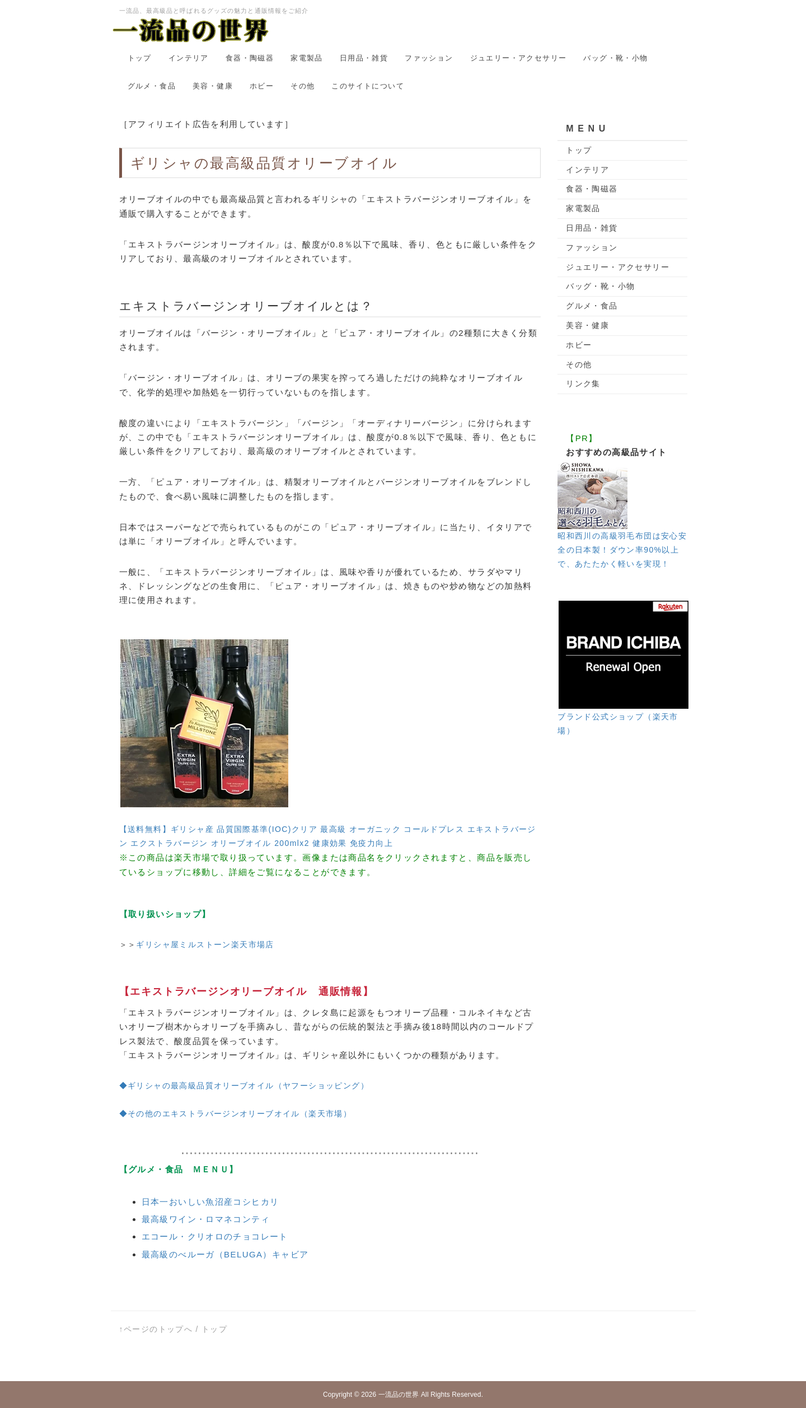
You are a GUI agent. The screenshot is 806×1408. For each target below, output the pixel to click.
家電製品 (306, 58)
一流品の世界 (398, 1394)
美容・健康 (213, 86)
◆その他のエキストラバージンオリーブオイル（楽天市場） (235, 1113)
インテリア (188, 58)
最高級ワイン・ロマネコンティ (206, 1219)
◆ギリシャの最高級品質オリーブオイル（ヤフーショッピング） (244, 1085)
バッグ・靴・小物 (615, 58)
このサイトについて (367, 86)
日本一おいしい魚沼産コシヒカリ (210, 1201)
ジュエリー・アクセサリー (518, 58)
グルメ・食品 (152, 86)
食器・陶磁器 (250, 58)
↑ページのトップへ (156, 1329)
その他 (302, 86)
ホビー (262, 86)
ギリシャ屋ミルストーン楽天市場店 (205, 944)
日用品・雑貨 (364, 58)
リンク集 (583, 383)
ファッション (429, 58)
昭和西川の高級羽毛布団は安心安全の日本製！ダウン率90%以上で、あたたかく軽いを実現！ (622, 549)
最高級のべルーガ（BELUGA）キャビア (225, 1254)
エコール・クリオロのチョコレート (215, 1236)
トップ (140, 58)
